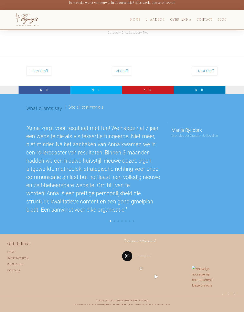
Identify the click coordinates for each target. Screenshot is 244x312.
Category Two (139, 32)
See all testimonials (86, 107)
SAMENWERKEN (18, 258)
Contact (204, 19)
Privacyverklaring (116, 304)
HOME (11, 252)
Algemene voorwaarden (89, 304)
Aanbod (157, 19)
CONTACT (13, 270)
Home (135, 19)
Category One (117, 32)
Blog (222, 19)
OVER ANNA (15, 264)
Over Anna (180, 19)
